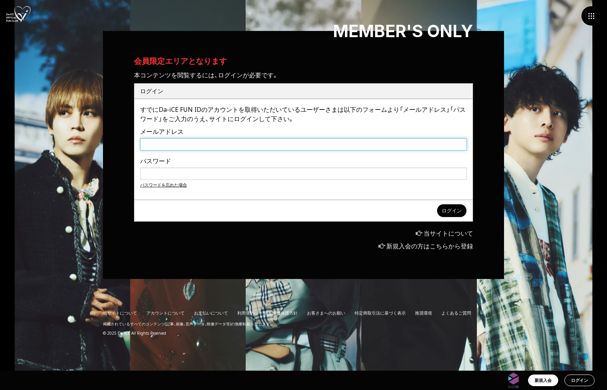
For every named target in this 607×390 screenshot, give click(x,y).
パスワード (155, 161)
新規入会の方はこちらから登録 (429, 246)
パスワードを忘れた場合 (163, 185)
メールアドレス (161, 131)
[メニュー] (591, 16)
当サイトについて (448, 233)
